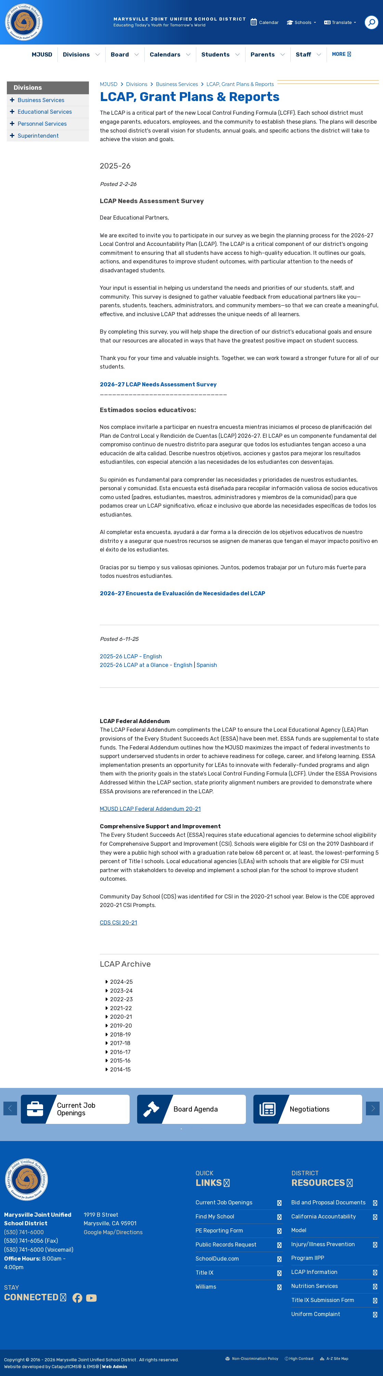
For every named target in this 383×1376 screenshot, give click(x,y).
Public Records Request (226, 1244)
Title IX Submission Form (322, 1300)
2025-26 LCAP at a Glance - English (146, 665)
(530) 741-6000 (24, 1232)
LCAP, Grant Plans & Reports (240, 84)
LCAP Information (314, 1272)
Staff (308, 54)
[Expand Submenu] (12, 99)
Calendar (269, 22)
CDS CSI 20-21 (118, 922)
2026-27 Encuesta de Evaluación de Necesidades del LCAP (182, 593)
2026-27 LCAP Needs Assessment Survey (158, 384)
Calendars (170, 54)
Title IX (204, 1272)
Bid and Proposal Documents (328, 1202)
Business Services (41, 100)
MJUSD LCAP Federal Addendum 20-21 (150, 809)
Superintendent (38, 136)
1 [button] (181, 1129)
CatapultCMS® (67, 1366)
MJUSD (42, 54)
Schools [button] (304, 22)
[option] (75, 1109)
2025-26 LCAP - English (131, 656)
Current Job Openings (224, 1202)
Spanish (207, 665)
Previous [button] (10, 1108)
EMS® (93, 1366)
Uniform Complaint (315, 1314)
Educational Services (45, 112)
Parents (268, 54)
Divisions (81, 54)
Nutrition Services (314, 1286)
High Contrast (301, 1358)
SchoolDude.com (217, 1258)
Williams (206, 1287)
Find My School (215, 1216)
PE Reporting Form (219, 1230)
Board (125, 54)
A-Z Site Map (334, 1359)
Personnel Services (42, 124)
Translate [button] (342, 22)
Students (220, 54)
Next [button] (373, 1108)
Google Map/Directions (113, 1232)
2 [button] (191, 1129)
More (341, 54)
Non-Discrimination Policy (251, 1359)
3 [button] (201, 1129)
